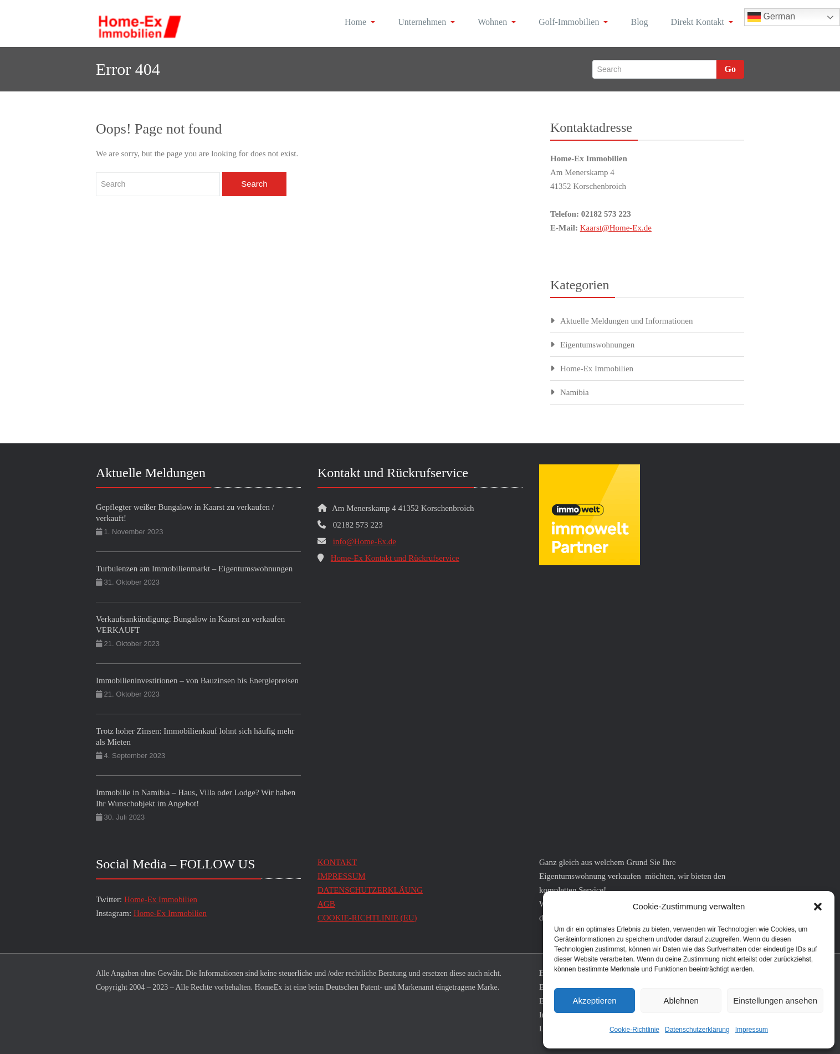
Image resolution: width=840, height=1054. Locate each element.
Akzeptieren (594, 1000)
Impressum (751, 1029)
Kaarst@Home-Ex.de (616, 227)
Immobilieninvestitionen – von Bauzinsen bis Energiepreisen (197, 680)
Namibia (574, 392)
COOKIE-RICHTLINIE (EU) (367, 917)
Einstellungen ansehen (775, 1000)
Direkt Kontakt (702, 22)
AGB (326, 903)
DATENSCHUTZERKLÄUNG (370, 890)
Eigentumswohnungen (597, 344)
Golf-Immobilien (573, 22)
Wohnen (497, 22)
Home (360, 22)
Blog (639, 22)
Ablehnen (680, 1000)
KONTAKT (337, 862)
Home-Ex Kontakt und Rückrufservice (395, 558)
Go (730, 69)
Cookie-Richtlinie (634, 1029)
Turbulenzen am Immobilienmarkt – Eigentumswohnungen (194, 568)
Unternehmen (426, 22)
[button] (817, 906)
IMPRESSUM (341, 876)
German (771, 17)
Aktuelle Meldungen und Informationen (626, 320)
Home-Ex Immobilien (596, 368)
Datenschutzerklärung (697, 1029)
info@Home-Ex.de (364, 541)
